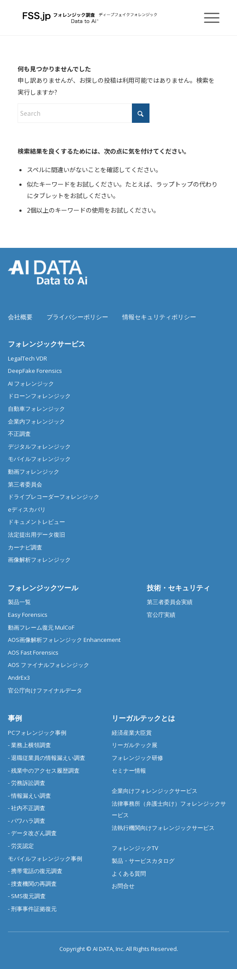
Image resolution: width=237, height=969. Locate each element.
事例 (15, 718)
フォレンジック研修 (137, 758)
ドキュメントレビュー (36, 522)
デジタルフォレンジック (39, 446)
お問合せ (123, 886)
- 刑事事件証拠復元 (32, 909)
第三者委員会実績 (170, 602)
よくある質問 (129, 873)
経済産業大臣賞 (132, 733)
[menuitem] (207, 17)
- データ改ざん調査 (32, 833)
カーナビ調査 (25, 547)
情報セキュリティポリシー (159, 317)
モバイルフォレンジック (39, 459)
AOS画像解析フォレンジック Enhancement (64, 640)
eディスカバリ (27, 509)
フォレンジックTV (135, 848)
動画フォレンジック (33, 471)
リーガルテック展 (134, 745)
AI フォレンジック (31, 383)
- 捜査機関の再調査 (32, 884)
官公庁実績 (161, 615)
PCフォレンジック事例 (37, 733)
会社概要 (20, 317)
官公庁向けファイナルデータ (45, 690)
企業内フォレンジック (36, 421)
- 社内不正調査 (26, 808)
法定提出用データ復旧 (36, 534)
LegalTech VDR (27, 358)
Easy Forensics (27, 615)
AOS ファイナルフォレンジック (48, 665)
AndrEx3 (19, 678)
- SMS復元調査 (27, 896)
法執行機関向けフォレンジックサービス (163, 828)
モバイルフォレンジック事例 (45, 858)
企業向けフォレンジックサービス (154, 791)
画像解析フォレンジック (39, 560)
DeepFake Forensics (35, 371)
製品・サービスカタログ (143, 861)
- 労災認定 (21, 846)
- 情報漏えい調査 (29, 796)
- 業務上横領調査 (29, 745)
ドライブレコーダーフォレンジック (53, 497)
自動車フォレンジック (36, 409)
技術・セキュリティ (178, 588)
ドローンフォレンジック (39, 396)
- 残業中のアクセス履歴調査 (44, 770)
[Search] (83, 113)
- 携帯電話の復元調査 (35, 871)
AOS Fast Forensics (33, 652)
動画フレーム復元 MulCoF (41, 627)
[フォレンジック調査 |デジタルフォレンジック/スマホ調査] (98, 17)
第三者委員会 (25, 484)
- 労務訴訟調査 (26, 783)
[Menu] (207, 17)
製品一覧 (19, 602)
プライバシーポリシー (77, 317)
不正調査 (19, 434)
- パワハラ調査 (26, 821)
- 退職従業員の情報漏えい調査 (46, 758)
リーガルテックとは (143, 718)
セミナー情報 (129, 770)
